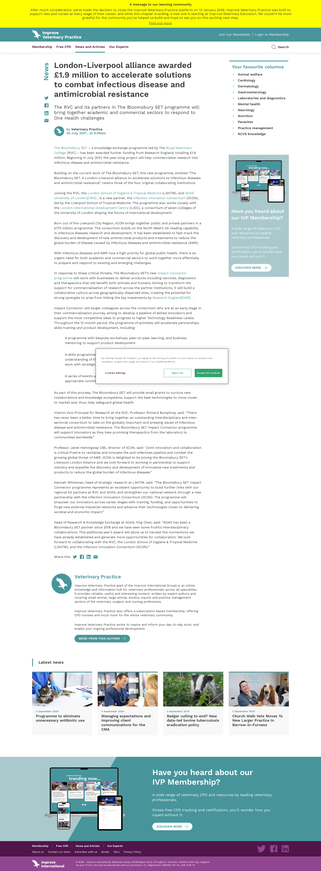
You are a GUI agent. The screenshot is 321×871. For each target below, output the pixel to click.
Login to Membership (272, 34)
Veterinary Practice (86, 129)
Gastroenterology (252, 92)
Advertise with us (86, 851)
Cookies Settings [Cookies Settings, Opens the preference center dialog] (115, 372)
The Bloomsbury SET (70, 148)
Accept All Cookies (208, 372)
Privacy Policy (132, 851)
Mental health (249, 104)
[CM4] (91, 198)
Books (105, 851)
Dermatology (248, 86)
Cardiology (246, 80)
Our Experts (119, 47)
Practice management (255, 128)
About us (38, 851)
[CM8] (186, 298)
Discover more (248, 268)
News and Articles (90, 47)
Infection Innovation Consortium (159, 198)
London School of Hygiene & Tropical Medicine (124, 193)
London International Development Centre (94, 208)
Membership (42, 47)
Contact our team (59, 851)
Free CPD (63, 47)
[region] (161, 366)
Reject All (177, 372)
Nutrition (245, 116)
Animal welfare (250, 74)
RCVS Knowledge (252, 134)
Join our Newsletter (234, 34)
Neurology (246, 110)
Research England (167, 298)
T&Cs (116, 851)
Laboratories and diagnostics (262, 98)
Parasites (245, 122)
